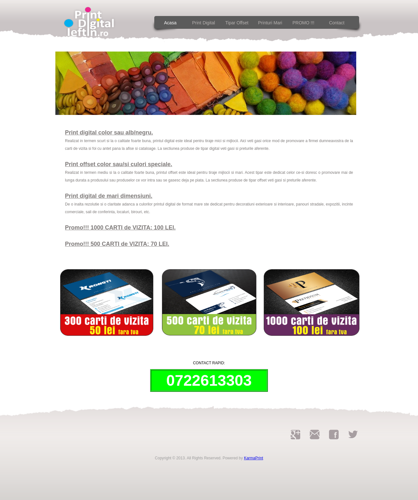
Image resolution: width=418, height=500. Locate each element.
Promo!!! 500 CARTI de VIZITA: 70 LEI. (117, 244)
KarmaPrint (253, 458)
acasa (170, 22)
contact (336, 22)
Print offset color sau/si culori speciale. (118, 164)
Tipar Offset (236, 22)
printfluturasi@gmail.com (314, 435)
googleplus (295, 435)
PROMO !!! (303, 22)
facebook (334, 435)
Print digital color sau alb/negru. (109, 132)
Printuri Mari (270, 22)
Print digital (203, 22)
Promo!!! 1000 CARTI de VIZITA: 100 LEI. (120, 227)
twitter (353, 435)
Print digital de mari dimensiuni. (108, 196)
